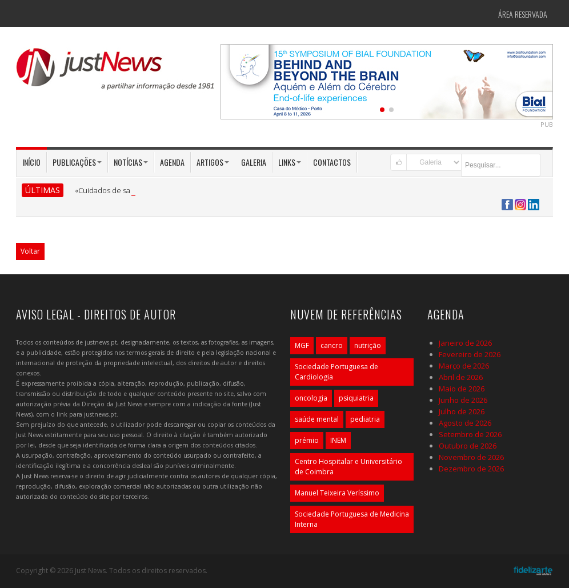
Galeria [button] (253, 162)
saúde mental (317, 419)
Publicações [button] (77, 162)
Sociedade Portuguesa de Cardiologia (336, 372)
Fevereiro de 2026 (469, 354)
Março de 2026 (464, 366)
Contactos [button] (332, 162)
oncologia (311, 398)
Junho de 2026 (463, 400)
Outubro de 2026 (467, 446)
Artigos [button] (213, 162)
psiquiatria (356, 398)
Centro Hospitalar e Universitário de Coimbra (348, 467)
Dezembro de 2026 (471, 468)
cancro (331, 345)
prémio (307, 440)
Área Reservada (522, 14)
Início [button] (31, 162)
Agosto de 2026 (465, 423)
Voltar (30, 251)
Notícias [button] (131, 162)
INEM (338, 440)
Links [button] (289, 162)
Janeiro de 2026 (465, 343)
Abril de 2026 (461, 377)
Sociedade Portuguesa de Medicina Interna (352, 519)
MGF (302, 345)
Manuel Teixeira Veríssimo (337, 493)
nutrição (367, 345)
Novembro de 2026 (471, 457)
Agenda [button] (172, 162)
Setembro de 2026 (470, 434)
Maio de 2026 (461, 388)
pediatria (365, 419)
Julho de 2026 (461, 411)
